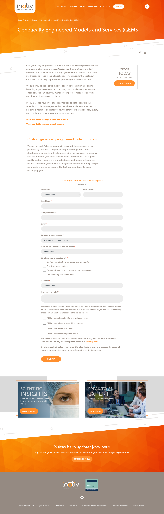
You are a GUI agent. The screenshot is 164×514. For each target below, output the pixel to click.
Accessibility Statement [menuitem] (119, 506)
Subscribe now (82, 459)
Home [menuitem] (20, 20)
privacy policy (91, 341)
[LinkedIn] (82, 497)
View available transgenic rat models (45, 124)
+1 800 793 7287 (124, 77)
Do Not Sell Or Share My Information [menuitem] (94, 506)
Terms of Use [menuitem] (59, 506)
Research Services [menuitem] (31, 20)
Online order (124, 83)
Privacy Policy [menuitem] (72, 506)
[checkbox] (82, 268)
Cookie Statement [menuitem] (138, 506)
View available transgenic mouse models (47, 119)
